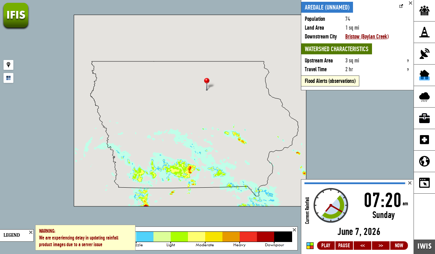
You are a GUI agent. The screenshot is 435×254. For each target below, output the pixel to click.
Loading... (357, 217)
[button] (209, 85)
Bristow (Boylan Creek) (367, 36)
